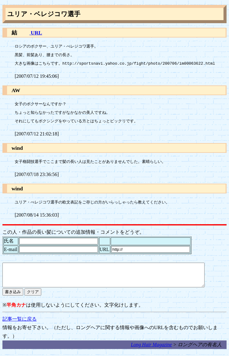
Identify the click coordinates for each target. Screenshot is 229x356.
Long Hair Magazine (151, 349)
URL (35, 33)
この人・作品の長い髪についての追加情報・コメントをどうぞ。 (73, 232)
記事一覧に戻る (19, 323)
